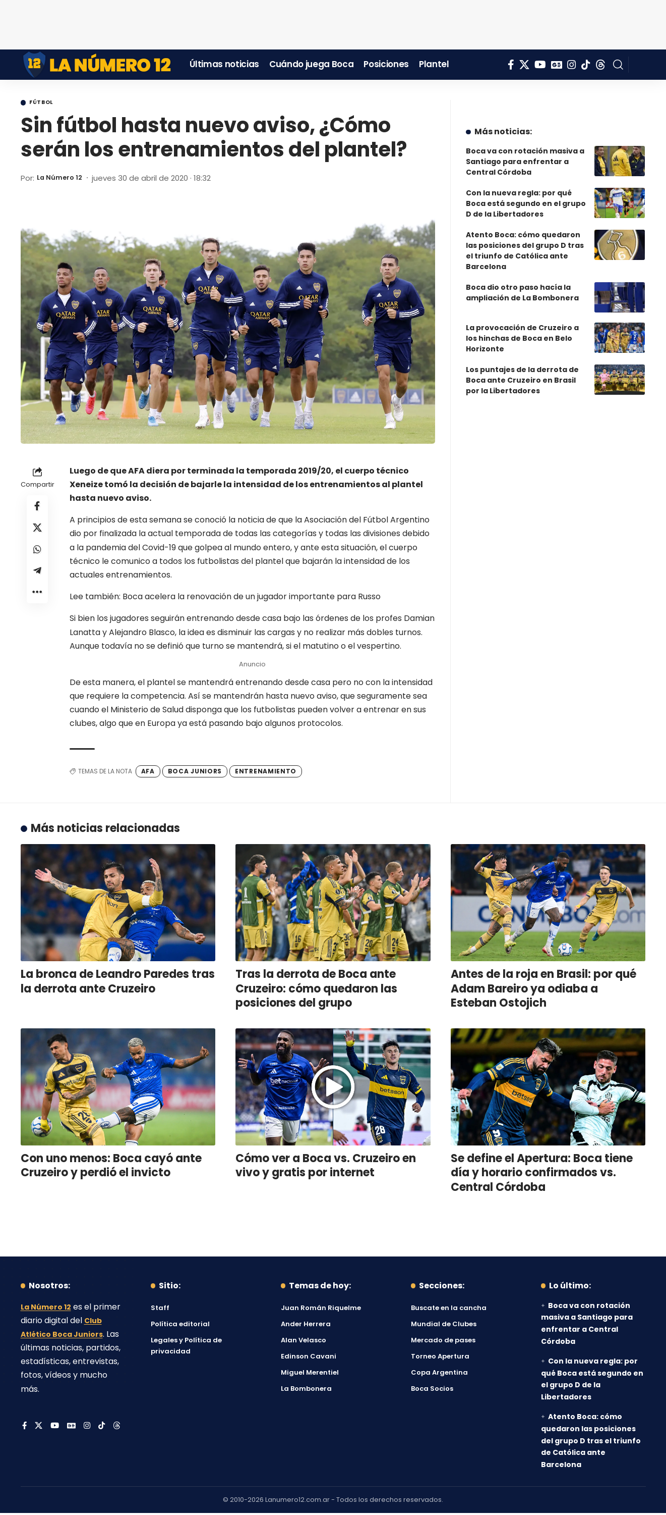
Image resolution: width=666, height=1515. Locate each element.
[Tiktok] (586, 64)
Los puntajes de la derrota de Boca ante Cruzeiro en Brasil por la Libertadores (522, 372)
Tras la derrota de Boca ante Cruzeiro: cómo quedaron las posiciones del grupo (316, 990)
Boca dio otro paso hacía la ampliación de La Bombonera (522, 285)
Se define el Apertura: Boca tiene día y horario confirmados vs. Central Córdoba (542, 1174)
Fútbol (46, 103)
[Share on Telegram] (37, 582)
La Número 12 (63, 179)
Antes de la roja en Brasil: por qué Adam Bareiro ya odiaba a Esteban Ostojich (543, 990)
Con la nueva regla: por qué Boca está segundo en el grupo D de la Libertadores (526, 196)
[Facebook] (511, 64)
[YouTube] (540, 64)
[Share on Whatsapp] (37, 558)
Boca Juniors (195, 772)
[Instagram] (572, 64)
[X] (524, 64)
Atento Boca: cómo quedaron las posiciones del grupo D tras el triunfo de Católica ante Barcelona (525, 243)
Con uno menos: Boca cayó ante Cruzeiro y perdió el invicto (111, 1167)
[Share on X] (37, 533)
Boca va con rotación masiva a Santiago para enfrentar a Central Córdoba (525, 154)
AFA (148, 772)
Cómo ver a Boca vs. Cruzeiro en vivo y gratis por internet (325, 1167)
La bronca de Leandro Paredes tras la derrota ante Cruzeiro (118, 983)
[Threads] (600, 64)
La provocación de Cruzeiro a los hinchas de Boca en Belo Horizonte (522, 330)
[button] (618, 64)
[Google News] (557, 64)
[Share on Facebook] (37, 509)
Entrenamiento (265, 772)
